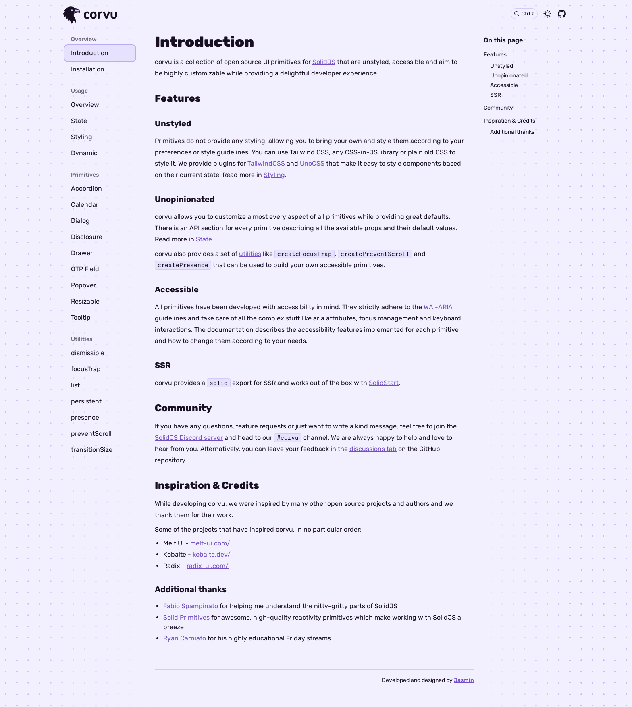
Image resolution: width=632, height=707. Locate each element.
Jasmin (464, 680)
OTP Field (85, 269)
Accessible (504, 85)
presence (85, 417)
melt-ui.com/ (210, 543)
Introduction (89, 53)
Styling (81, 137)
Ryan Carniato (184, 638)
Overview (85, 104)
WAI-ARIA (438, 307)
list (75, 385)
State (79, 121)
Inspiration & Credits (509, 120)
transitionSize (91, 449)
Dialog (80, 221)
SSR (495, 94)
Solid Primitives (186, 617)
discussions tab (373, 449)
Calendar (84, 204)
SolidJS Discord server (189, 437)
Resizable (85, 301)
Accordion (86, 188)
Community (498, 107)
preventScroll (91, 433)
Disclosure (86, 237)
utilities (250, 254)
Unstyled (501, 65)
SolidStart (384, 383)
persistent (86, 401)
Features (495, 54)
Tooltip (81, 317)
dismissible (87, 353)
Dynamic (84, 153)
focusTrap (86, 369)
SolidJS (323, 62)
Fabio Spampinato (190, 606)
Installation (87, 69)
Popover (83, 285)
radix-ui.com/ (208, 566)
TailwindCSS (266, 163)
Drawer (82, 253)
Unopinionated (509, 75)
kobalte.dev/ (212, 554)
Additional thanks (512, 132)
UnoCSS (312, 163)
